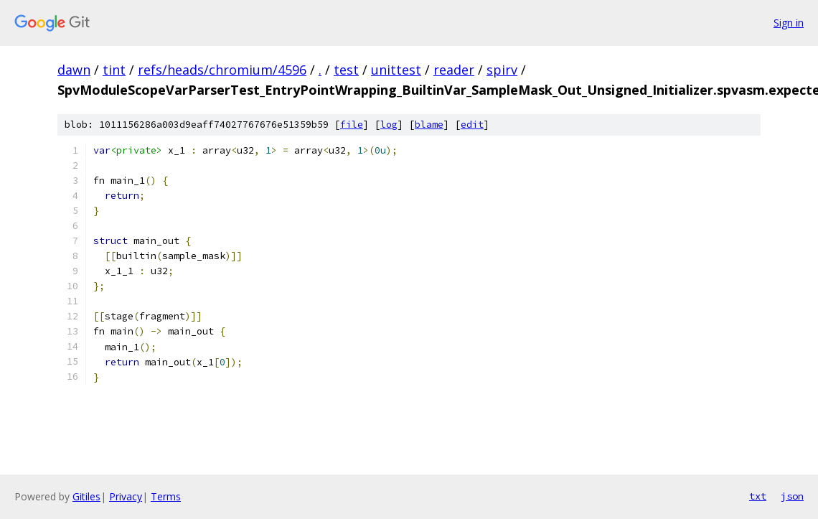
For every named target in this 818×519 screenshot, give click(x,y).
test (346, 69)
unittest (396, 69)
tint (114, 69)
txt (757, 496)
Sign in (789, 22)
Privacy (125, 496)
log (389, 124)
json (792, 496)
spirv (501, 69)
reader (453, 69)
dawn (73, 69)
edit (472, 124)
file (351, 124)
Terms (166, 496)
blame (429, 124)
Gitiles (86, 496)
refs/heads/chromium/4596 (222, 69)
